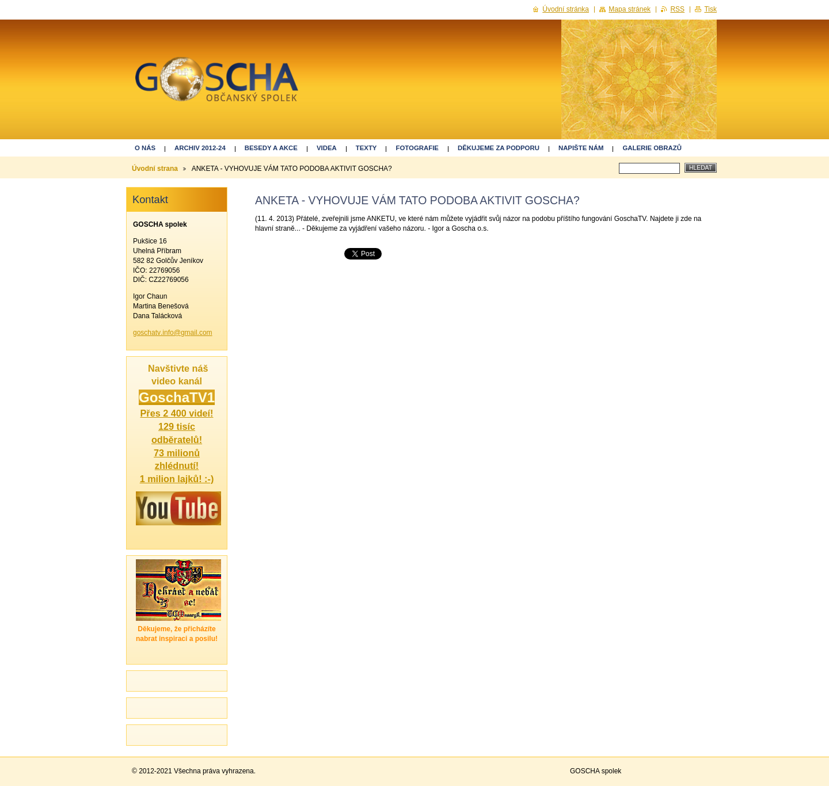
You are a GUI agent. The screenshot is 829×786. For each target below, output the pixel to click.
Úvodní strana (155, 169)
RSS (677, 9)
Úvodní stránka (565, 9)
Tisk (710, 9)
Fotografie (417, 147)
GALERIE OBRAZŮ (652, 147)
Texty (366, 147)
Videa (327, 147)
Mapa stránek (630, 9)
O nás (145, 147)
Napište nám (580, 147)
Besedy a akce (271, 147)
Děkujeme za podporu (498, 147)
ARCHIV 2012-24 (200, 147)
